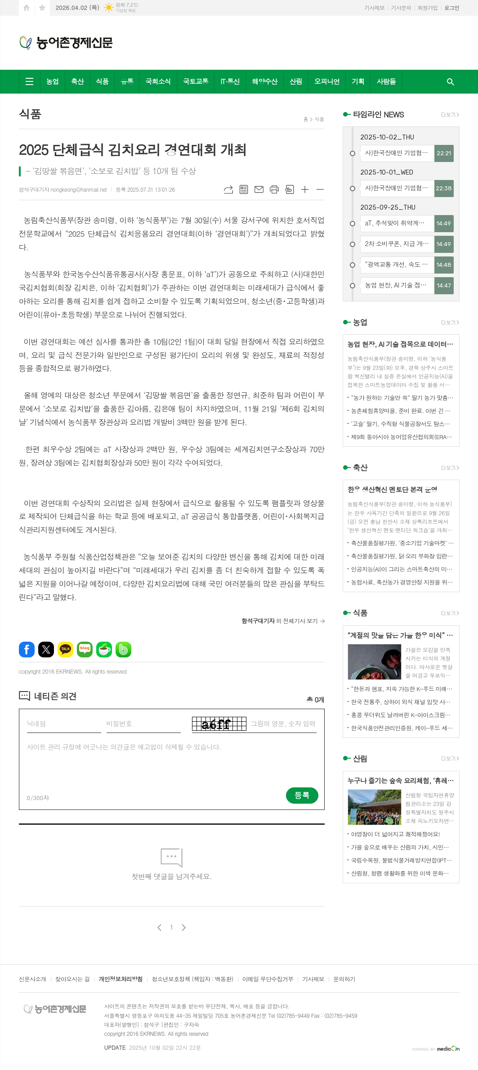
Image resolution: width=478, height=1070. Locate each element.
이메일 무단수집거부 (268, 979)
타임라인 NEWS (378, 114)
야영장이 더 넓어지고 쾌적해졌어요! (395, 834)
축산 (77, 81)
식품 (102, 81)
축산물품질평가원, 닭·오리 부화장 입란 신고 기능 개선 (403, 556)
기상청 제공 (126, 10)
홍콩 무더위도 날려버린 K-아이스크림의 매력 (403, 714)
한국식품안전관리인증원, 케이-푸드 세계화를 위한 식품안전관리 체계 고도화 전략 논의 (403, 728)
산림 (296, 81)
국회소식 (157, 81)
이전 (159, 927)
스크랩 (289, 189)
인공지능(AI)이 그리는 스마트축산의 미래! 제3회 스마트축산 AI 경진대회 (403, 569)
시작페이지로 (26, 8)
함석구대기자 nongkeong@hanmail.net (63, 189)
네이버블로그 (85, 649)
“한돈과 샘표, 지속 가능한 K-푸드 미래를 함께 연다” (403, 688)
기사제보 (374, 7)
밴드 (123, 649)
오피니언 (327, 81)
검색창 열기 (451, 82)
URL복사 (228, 189)
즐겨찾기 (42, 8)
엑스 (46, 649)
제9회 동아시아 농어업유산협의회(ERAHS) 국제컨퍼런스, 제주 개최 (403, 436)
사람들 (385, 81)
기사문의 (401, 7)
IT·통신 (230, 81)
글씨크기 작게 (320, 189)
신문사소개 (32, 979)
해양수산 (264, 81)
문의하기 (344, 979)
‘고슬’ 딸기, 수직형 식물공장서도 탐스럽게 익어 (403, 423)
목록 (243, 189)
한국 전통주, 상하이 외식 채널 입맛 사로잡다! (403, 701)
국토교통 (195, 81)
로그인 (452, 7)
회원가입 (428, 7)
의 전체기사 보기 (279, 620)
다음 (184, 927)
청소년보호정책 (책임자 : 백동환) (192, 979)
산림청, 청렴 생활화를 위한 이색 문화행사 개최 (403, 873)
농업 (52, 81)
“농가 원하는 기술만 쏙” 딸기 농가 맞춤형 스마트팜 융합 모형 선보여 (403, 397)
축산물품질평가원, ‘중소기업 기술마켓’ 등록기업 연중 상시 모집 (403, 543)
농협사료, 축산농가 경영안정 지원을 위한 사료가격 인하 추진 (403, 582)
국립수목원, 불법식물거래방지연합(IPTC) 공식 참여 (403, 860)
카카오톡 (65, 649)
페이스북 (27, 649)
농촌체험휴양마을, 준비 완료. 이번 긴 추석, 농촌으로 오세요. (403, 410)
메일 (259, 189)
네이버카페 (104, 649)
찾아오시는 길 (72, 979)
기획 (358, 81)
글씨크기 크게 (304, 189)
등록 (302, 795)
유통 (127, 81)
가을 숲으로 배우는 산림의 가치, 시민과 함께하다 (403, 847)
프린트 (274, 189)
